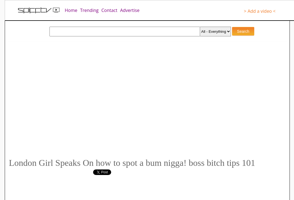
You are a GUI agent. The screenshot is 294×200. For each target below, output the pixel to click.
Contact (109, 10)
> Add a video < (260, 11)
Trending (89, 10)
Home (71, 10)
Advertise (129, 10)
